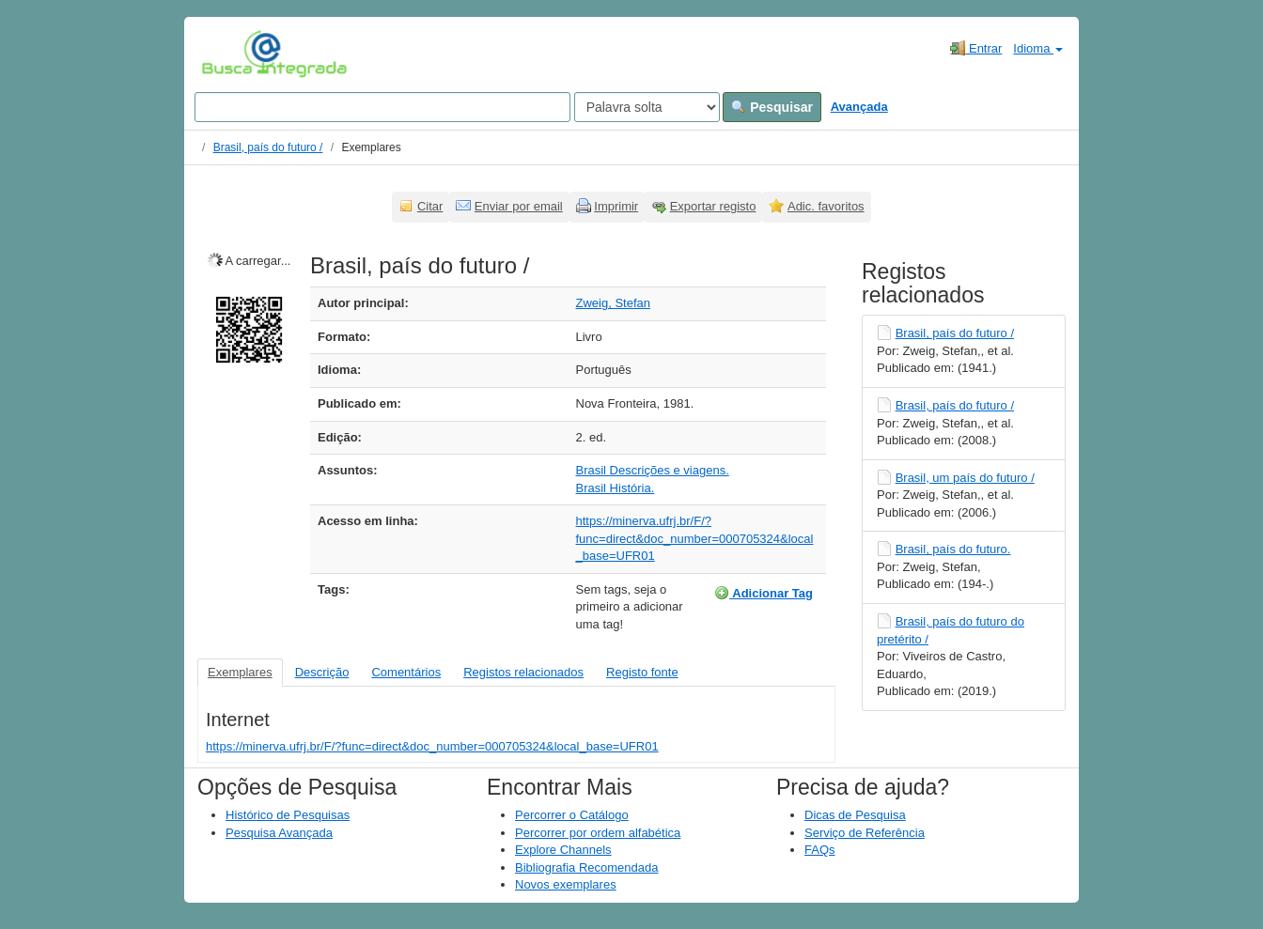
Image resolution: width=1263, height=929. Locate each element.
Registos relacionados (523, 672)
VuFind (230, 53)
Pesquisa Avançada (279, 833)
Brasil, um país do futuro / (965, 478)
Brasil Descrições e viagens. (652, 470)
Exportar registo (713, 206)
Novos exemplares (565, 884)
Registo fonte (642, 672)
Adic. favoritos (826, 206)
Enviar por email (519, 206)
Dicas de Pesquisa (855, 815)
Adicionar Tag (763, 592)
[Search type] (647, 107)
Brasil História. (615, 488)
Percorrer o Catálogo (572, 815)
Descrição (322, 672)
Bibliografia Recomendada (586, 867)
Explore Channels (563, 850)
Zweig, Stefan (613, 303)
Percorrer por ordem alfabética (597, 833)
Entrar (976, 47)
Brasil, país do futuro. (953, 549)
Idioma (1038, 48)
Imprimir (616, 206)
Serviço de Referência (864, 833)
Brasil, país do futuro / (268, 147)
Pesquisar (772, 107)
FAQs (819, 850)
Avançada (859, 107)
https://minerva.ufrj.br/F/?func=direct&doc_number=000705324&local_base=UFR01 (695, 538)
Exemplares (240, 672)
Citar (430, 206)
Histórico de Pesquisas (288, 815)
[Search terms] (382, 107)
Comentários (406, 672)
